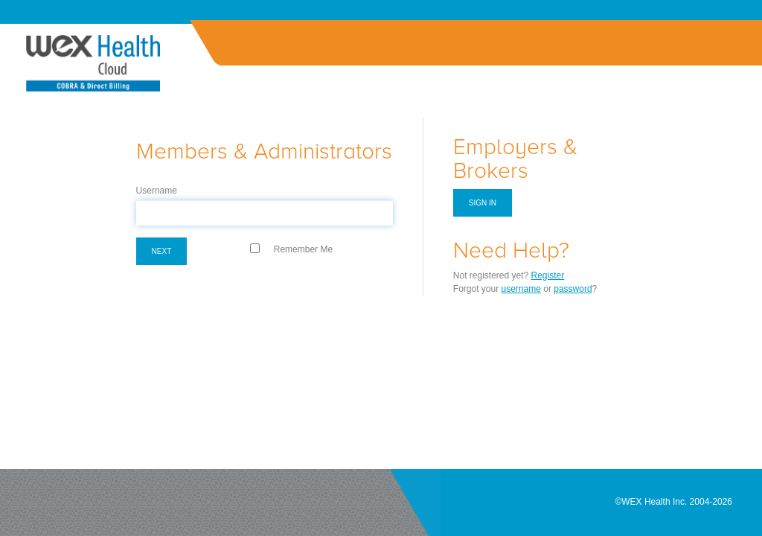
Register (548, 275)
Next (162, 251)
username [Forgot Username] (521, 289)
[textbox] (264, 213)
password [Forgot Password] (573, 289)
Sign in (482, 203)
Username (156, 190)
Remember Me (303, 249)
